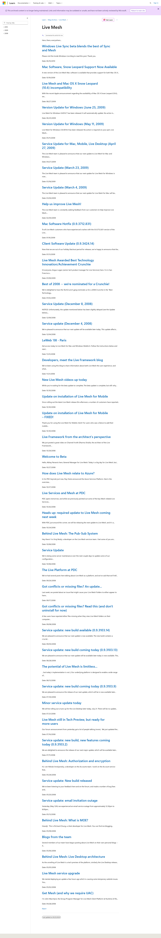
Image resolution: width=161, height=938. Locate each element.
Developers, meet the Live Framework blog (72, 360)
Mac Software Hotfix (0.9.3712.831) (66, 224)
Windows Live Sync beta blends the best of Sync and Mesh (76, 48)
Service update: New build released (67, 780)
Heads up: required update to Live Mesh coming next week (76, 514)
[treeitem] (16, 27)
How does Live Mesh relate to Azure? (68, 473)
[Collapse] (27, 18)
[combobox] (15, 23)
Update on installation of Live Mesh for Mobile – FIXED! (75, 415)
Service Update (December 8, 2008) (67, 304)
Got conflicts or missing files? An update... (72, 586)
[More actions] (117, 20)
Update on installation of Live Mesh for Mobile (75, 396)
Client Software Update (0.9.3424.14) (68, 243)
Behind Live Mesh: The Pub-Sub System (70, 533)
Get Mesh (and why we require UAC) (67, 893)
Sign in (156, 3)
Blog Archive (52, 20)
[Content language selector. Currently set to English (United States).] (13, 935)
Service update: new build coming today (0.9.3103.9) (79, 686)
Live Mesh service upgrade (61, 873)
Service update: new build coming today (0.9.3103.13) (80, 650)
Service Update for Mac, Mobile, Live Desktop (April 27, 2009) (79, 146)
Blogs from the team (56, 837)
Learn (44, 20)
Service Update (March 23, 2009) (65, 167)
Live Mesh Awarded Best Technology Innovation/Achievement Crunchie (68, 262)
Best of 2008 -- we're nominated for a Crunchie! (75, 284)
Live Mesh (62, 20)
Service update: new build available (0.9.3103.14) (76, 630)
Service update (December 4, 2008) (67, 323)
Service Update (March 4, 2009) (64, 187)
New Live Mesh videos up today (64, 379)
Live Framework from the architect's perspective (76, 437)
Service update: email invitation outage (69, 800)
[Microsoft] (4, 3)
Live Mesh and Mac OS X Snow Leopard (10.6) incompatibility (70, 85)
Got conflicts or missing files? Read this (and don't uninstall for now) (77, 608)
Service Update (53, 550)
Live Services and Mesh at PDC (63, 493)
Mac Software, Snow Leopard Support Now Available (79, 67)
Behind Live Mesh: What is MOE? (65, 820)
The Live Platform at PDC (59, 570)
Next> (44, 908)
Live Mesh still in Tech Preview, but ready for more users (73, 721)
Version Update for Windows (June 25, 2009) (73, 107)
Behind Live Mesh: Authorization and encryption (76, 761)
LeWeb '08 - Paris (54, 340)
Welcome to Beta (54, 456)
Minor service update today (61, 703)
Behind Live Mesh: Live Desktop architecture (73, 856)
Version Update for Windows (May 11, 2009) (73, 124)
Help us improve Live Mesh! (61, 204)
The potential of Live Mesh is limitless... (69, 666)
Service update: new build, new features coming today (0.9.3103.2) (76, 742)
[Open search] (150, 3)
